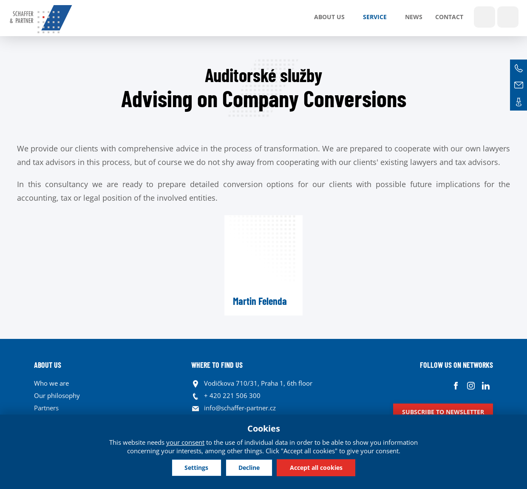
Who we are (51, 383)
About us (329, 17)
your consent (185, 442)
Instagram (470, 385)
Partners (46, 408)
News (413, 17)
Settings (196, 467)
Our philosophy (57, 395)
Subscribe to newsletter (443, 412)
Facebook (455, 385)
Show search (484, 17)
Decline (249, 467)
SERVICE (375, 17)
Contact (449, 17)
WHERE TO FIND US (217, 365)
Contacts (518, 102)
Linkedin (485, 385)
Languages (507, 17)
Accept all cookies (316, 467)
